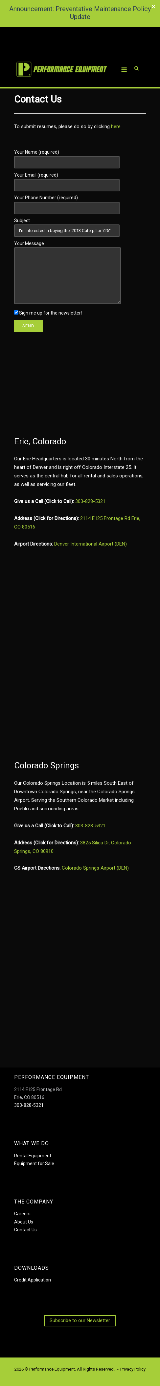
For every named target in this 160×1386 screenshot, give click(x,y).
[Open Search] (136, 59)
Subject (67, 225)
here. (116, 126)
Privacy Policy (133, 1369)
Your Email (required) (67, 179)
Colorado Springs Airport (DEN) (95, 868)
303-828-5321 (90, 501)
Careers (22, 1213)
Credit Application (32, 1279)
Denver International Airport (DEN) (90, 544)
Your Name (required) (67, 156)
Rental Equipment (32, 1155)
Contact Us (25, 1229)
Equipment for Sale (34, 1163)
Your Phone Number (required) (67, 202)
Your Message (67, 273)
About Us (23, 1221)
